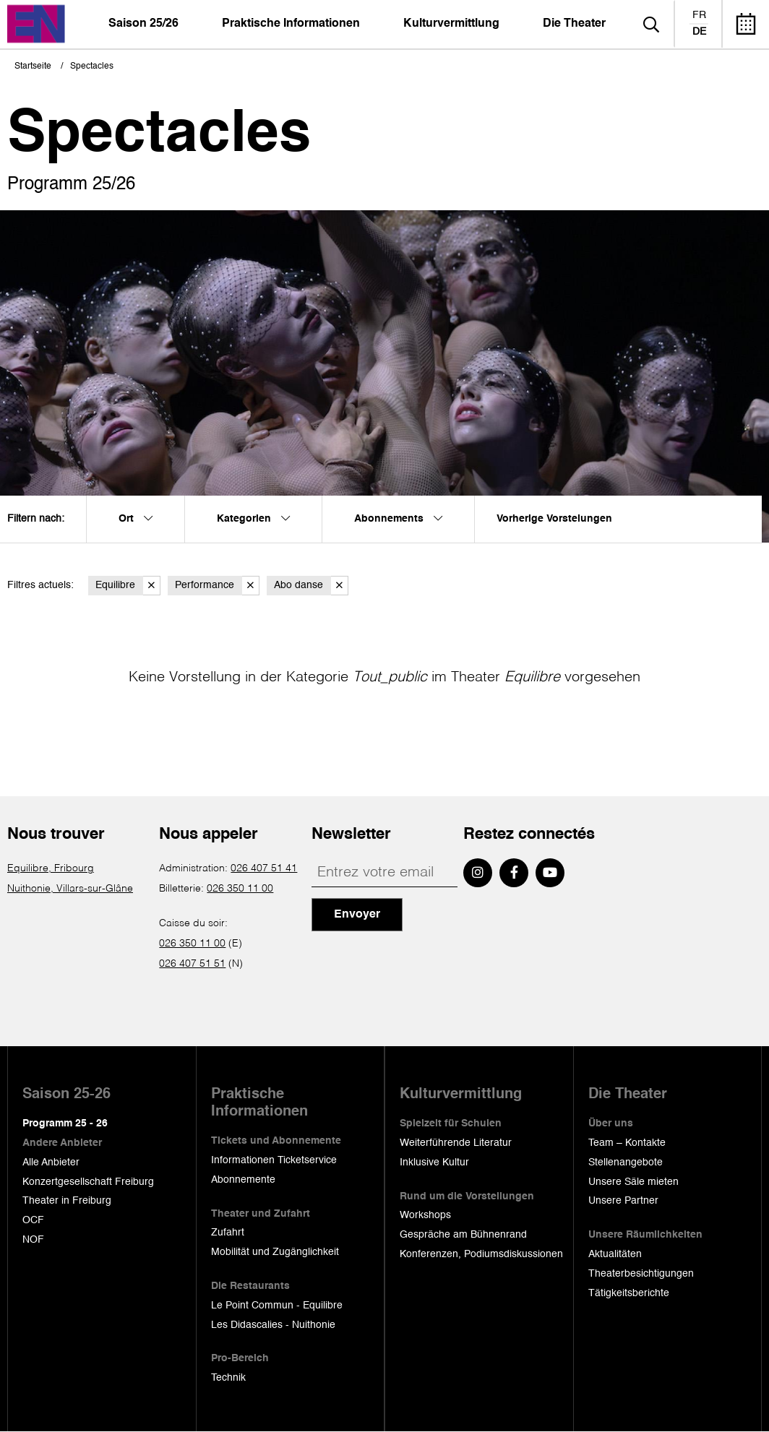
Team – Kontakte (627, 1143)
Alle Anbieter (51, 1162)
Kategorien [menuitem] (253, 519)
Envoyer (357, 914)
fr (699, 15)
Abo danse (311, 585)
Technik (228, 1378)
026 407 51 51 (192, 964)
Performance (217, 585)
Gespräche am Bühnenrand (463, 1235)
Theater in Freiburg (66, 1201)
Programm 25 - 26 (65, 1123)
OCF (33, 1220)
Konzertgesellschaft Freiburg (88, 1182)
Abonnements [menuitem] (398, 519)
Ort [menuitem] (135, 519)
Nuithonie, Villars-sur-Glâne (70, 889)
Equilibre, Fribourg (50, 868)
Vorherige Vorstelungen (554, 519)
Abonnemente (243, 1180)
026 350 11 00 (240, 889)
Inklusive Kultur (434, 1162)
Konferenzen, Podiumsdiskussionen (481, 1254)
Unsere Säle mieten (633, 1182)
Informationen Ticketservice (274, 1160)
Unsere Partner (623, 1201)
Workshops (425, 1215)
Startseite (32, 66)
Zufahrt (227, 1233)
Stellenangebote (625, 1162)
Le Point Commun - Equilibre (277, 1306)
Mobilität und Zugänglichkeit (275, 1252)
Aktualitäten (615, 1254)
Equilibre (127, 585)
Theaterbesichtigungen (641, 1274)
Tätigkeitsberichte (628, 1293)
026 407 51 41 (264, 868)
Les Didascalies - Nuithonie (273, 1325)
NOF (33, 1240)
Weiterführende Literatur (456, 1143)
